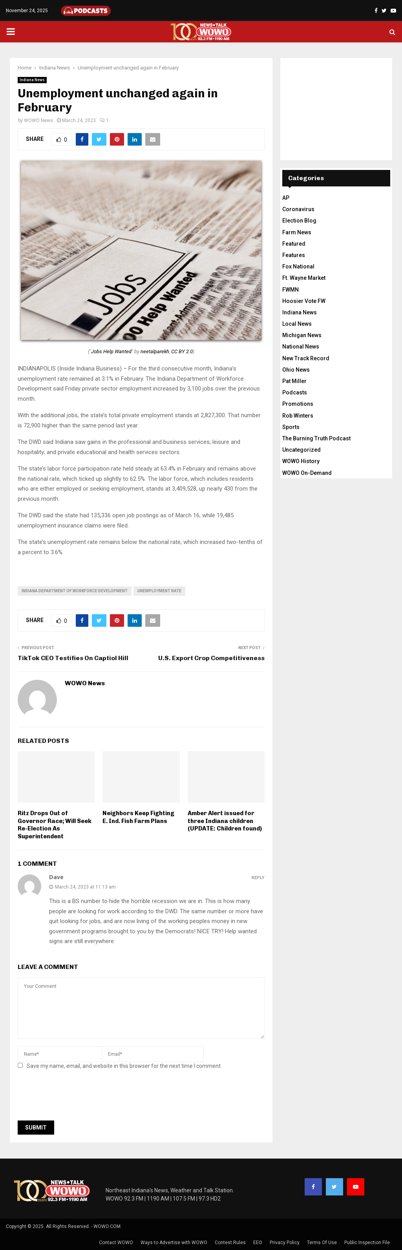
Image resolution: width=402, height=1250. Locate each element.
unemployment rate (159, 591)
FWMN (290, 289)
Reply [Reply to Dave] (258, 878)
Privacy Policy (285, 1242)
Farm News (296, 232)
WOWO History (301, 461)
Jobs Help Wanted (111, 351)
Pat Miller (294, 381)
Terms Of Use (322, 1242)
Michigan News (302, 335)
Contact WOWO (116, 1242)
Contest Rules (230, 1242)
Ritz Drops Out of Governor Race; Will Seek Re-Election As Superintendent (54, 825)
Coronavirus (298, 209)
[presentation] (77, 1097)
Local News (297, 324)
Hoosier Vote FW (303, 301)
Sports (291, 427)
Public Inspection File (367, 1242)
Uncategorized (301, 450)
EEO (257, 1242)
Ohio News (296, 370)
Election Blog (299, 220)
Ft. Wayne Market (303, 278)
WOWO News (38, 120)
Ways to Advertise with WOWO (174, 1242)
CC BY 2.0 (182, 351)
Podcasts (294, 392)
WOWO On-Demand (307, 473)
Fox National (298, 266)
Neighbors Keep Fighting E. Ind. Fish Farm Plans (138, 817)
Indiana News (32, 80)
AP (285, 198)
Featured (293, 244)
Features (293, 255)
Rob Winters (297, 415)
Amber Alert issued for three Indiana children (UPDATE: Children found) (225, 821)
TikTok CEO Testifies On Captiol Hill (73, 658)
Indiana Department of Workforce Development (75, 591)
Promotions (297, 404)
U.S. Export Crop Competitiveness (211, 658)
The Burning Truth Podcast (316, 438)
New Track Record (305, 358)
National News (300, 346)
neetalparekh (155, 351)
